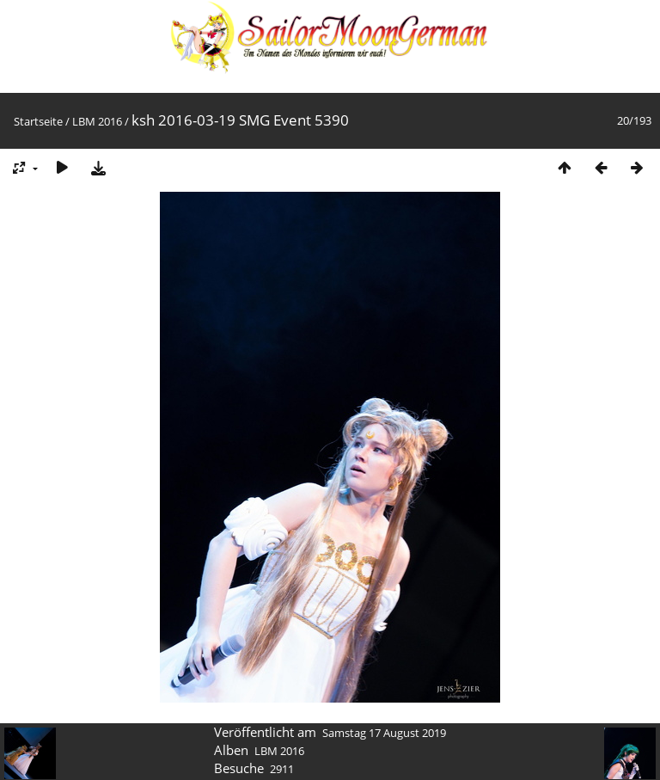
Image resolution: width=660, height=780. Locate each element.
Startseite (38, 121)
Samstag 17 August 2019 (384, 732)
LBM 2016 (97, 121)
